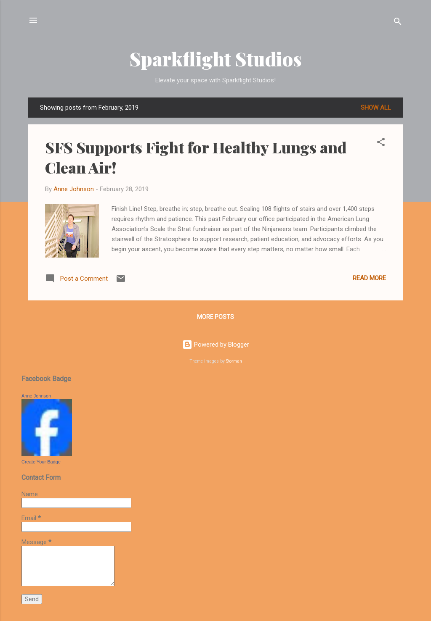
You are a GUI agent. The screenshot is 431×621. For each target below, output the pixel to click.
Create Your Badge (41, 461)
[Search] (398, 23)
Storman (234, 361)
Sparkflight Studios (216, 58)
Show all (376, 107)
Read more (369, 278)
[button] (381, 143)
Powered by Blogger (215, 344)
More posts (215, 316)
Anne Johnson (36, 395)
